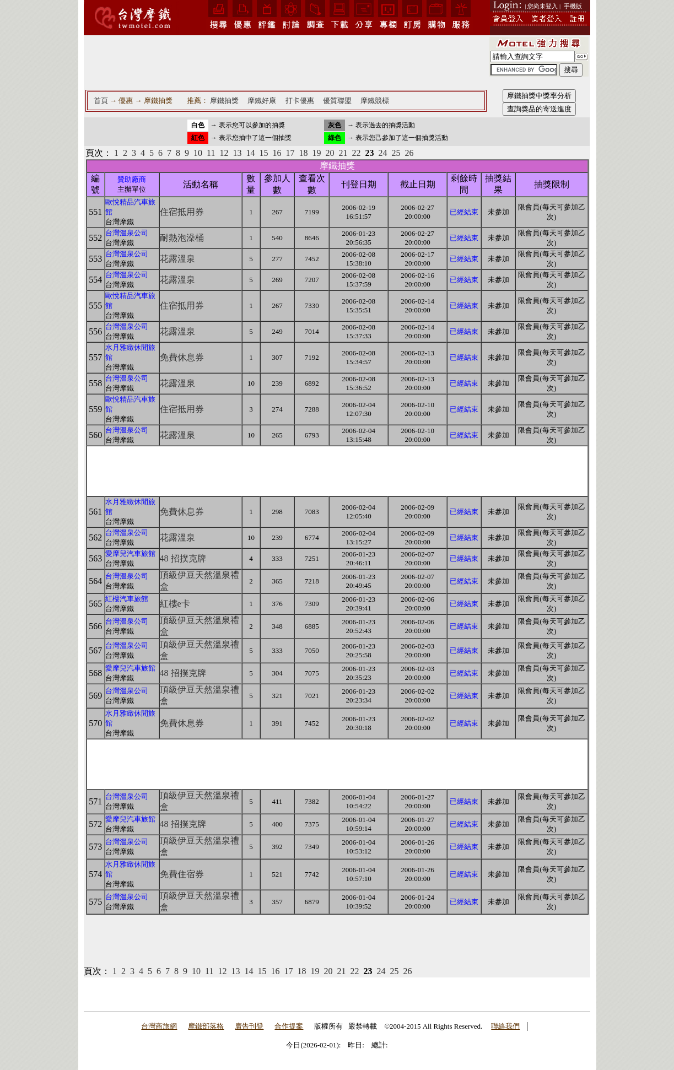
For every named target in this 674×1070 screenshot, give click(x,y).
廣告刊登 (249, 1026)
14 (250, 153)
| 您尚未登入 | (542, 6)
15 (263, 153)
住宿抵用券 (182, 212)
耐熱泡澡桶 (182, 237)
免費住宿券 (182, 874)
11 (211, 153)
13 (237, 153)
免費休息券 (182, 357)
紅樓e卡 (175, 603)
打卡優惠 (299, 100)
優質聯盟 (337, 100)
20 (329, 153)
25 (395, 153)
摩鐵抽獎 (224, 100)
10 (197, 153)
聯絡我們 (505, 1026)
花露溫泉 (177, 258)
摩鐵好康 (261, 100)
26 (409, 153)
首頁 (101, 100)
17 (289, 153)
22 (356, 153)
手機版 (573, 6)
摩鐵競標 (374, 100)
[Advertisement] (286, 62)
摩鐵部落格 (206, 1026)
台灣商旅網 (159, 1026)
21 (342, 153)
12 (223, 153)
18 (303, 153)
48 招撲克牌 (183, 558)
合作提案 (288, 1026)
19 (316, 153)
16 (276, 153)
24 (382, 153)
